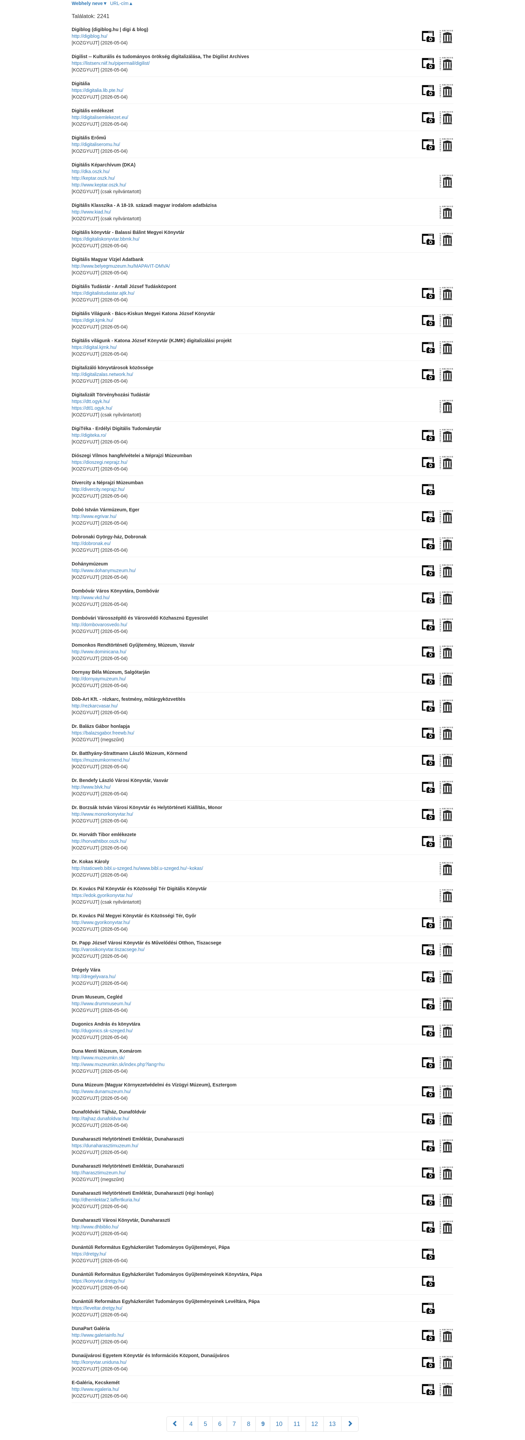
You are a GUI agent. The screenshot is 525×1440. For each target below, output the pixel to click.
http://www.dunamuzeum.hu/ (101, 1091)
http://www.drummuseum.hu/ (101, 1003)
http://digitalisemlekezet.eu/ (100, 117)
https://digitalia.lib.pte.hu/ (97, 90)
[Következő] (350, 1424)
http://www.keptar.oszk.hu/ (99, 184)
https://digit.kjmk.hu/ (92, 320)
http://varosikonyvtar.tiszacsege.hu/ (108, 949)
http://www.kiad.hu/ (91, 212)
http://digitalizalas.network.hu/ (102, 374)
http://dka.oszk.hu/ (91, 171)
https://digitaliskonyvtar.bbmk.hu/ (105, 239)
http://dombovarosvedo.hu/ (99, 624)
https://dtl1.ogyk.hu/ (92, 408)
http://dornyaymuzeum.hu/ (99, 678)
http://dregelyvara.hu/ (94, 976)
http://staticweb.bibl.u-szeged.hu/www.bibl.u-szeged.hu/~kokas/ (137, 868)
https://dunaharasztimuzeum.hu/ (105, 1145)
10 (279, 1424)
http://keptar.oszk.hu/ (93, 178)
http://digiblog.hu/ (89, 36)
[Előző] (175, 1424)
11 (297, 1424)
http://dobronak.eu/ (91, 543)
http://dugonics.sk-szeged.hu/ (102, 1030)
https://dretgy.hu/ (89, 1254)
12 (314, 1424)
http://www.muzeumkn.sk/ (98, 1057)
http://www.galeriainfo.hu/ (98, 1335)
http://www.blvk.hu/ (91, 787)
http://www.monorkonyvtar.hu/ (102, 814)
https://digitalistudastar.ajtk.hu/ (103, 293)
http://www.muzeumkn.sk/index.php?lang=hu (118, 1064)
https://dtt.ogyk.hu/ (91, 401)
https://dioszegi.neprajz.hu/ (100, 462)
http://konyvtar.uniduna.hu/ (99, 1362)
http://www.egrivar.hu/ (94, 516)
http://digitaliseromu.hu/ (96, 144)
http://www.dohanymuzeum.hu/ (104, 570)
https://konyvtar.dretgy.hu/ (98, 1281)
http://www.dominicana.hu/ (99, 651)
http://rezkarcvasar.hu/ (95, 705)
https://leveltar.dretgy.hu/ (97, 1308)
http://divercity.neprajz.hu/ (98, 489)
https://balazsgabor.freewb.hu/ (103, 733)
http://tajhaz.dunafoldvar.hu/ (100, 1118)
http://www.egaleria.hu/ (95, 1389)
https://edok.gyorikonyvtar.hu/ (102, 895)
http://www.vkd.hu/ (91, 597)
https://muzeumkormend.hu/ (101, 760)
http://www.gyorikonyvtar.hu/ (101, 922)
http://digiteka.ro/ (89, 435)
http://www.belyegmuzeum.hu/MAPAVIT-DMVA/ (121, 266)
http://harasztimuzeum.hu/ (99, 1172)
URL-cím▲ (121, 3)
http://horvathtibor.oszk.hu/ (99, 841)
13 (332, 1424)
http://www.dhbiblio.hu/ (95, 1226)
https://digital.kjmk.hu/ (94, 347)
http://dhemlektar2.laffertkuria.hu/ (106, 1199)
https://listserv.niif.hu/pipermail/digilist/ (111, 63)
